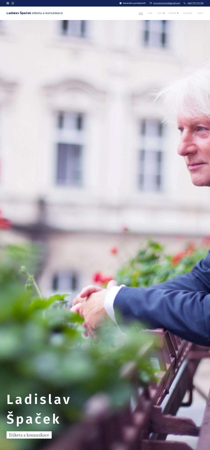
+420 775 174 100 (195, 3)
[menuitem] (175, 13)
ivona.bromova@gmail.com (166, 3)
